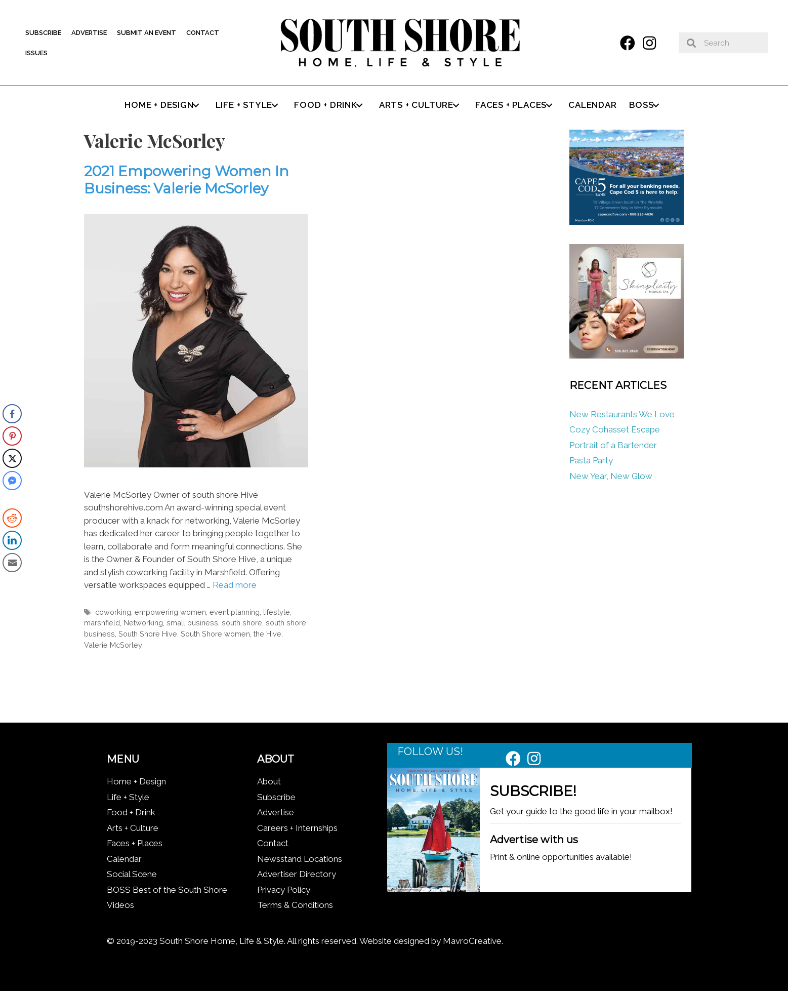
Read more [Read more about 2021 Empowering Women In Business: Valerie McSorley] (235, 585)
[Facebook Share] (12, 413)
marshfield (102, 622)
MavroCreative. (473, 941)
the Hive (267, 633)
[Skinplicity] (626, 355)
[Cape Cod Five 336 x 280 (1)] (626, 222)
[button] (627, 43)
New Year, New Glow (610, 476)
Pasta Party (591, 460)
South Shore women (215, 633)
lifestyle (276, 612)
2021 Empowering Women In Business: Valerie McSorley (186, 180)
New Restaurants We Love (622, 414)
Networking (143, 622)
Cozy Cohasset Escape (614, 429)
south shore (242, 622)
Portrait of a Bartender (613, 445)
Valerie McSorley (113, 645)
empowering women (170, 612)
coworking (113, 612)
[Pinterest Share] (12, 436)
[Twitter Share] (12, 458)
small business (192, 622)
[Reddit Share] (12, 518)
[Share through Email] (12, 562)
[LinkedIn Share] (12, 540)
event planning (235, 612)
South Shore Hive (147, 633)
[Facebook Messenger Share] (12, 480)
